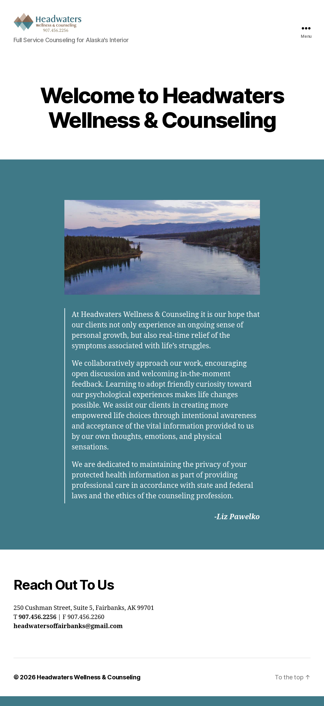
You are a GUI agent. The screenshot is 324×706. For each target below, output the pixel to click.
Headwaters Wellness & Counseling (88, 686)
